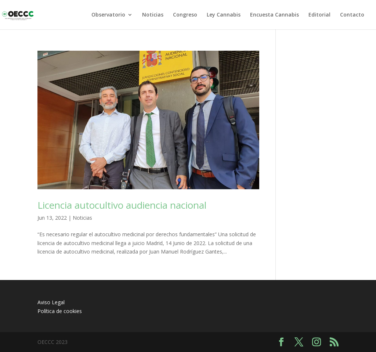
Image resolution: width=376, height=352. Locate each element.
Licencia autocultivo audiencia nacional (121, 205)
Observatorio (108, 15)
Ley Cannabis (224, 15)
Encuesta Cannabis (274, 15)
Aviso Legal (51, 302)
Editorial (319, 15)
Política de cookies (59, 311)
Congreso (185, 15)
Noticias (152, 15)
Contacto (352, 15)
